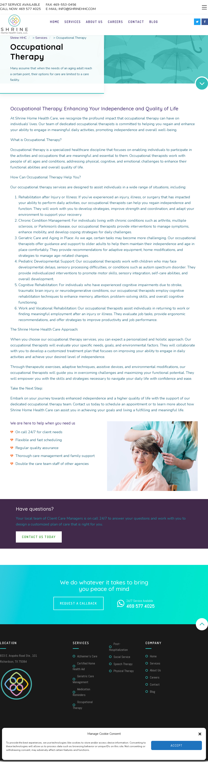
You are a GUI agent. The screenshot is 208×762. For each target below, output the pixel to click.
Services (72, 23)
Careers (115, 23)
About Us (94, 23)
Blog (153, 23)
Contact (136, 23)
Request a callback (78, 604)
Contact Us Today (39, 538)
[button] (200, 734)
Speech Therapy (123, 665)
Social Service (122, 658)
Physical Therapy (124, 672)
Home (54, 23)
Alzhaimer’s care (87, 657)
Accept (176, 745)
